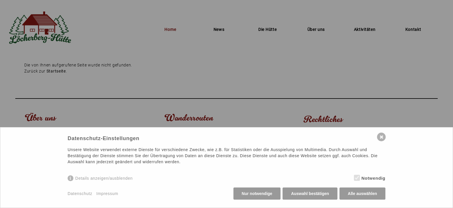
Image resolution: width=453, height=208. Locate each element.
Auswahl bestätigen (310, 193)
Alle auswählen (362, 193)
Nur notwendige (257, 193)
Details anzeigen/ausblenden (104, 178)
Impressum (107, 193)
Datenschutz (80, 193)
